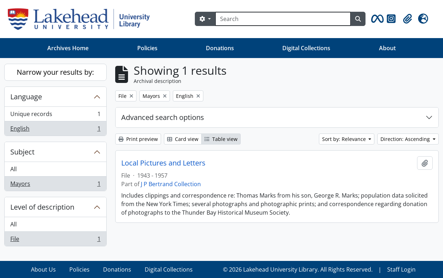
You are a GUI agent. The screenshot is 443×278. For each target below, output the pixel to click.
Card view (182, 139)
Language (26, 96)
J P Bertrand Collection (171, 184)
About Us (43, 269)
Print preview (138, 139)
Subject (22, 152)
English (55, 130)
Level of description (42, 207)
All (13, 169)
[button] (376, 19)
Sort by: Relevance (344, 139)
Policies (147, 48)
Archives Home (68, 48)
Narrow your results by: (55, 72)
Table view (220, 139)
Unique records (55, 115)
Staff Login (401, 269)
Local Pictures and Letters (163, 163)
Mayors (55, 185)
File (55, 240)
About (387, 48)
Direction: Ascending (405, 139)
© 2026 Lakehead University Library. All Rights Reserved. (298, 269)
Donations (220, 48)
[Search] (283, 19)
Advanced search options (162, 117)
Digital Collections (306, 48)
